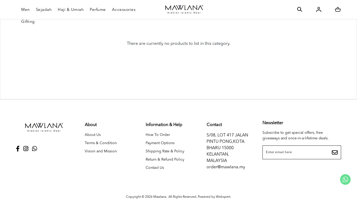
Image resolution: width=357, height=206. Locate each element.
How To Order (158, 135)
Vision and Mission (101, 151)
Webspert (223, 197)
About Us (93, 135)
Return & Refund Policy (165, 159)
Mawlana (159, 197)
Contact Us (155, 168)
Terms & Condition (101, 143)
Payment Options (160, 143)
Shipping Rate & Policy (165, 151)
